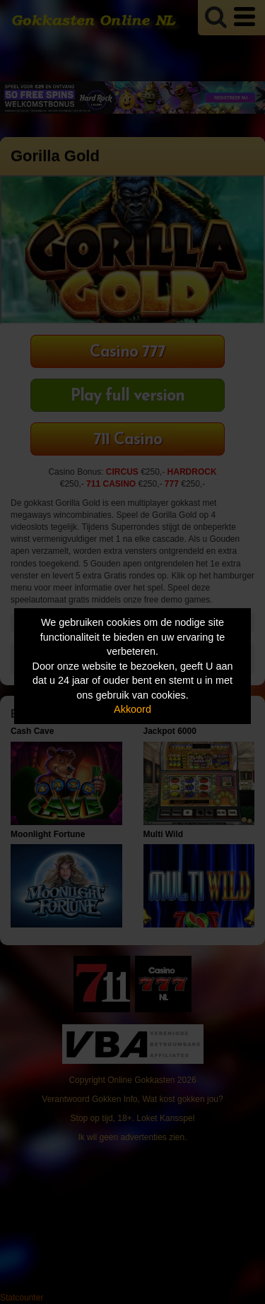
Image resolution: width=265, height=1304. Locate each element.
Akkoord (132, 709)
